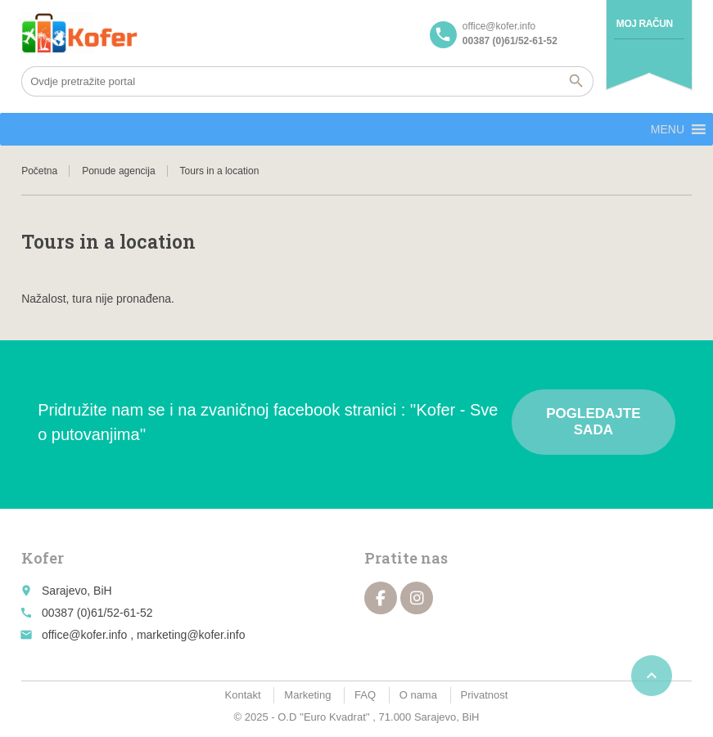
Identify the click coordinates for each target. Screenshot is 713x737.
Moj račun (644, 23)
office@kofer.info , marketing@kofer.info (143, 634)
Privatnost (484, 695)
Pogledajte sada (593, 422)
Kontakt (243, 695)
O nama (418, 695)
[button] (667, 129)
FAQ (365, 695)
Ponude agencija (118, 171)
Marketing (307, 695)
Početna (39, 171)
